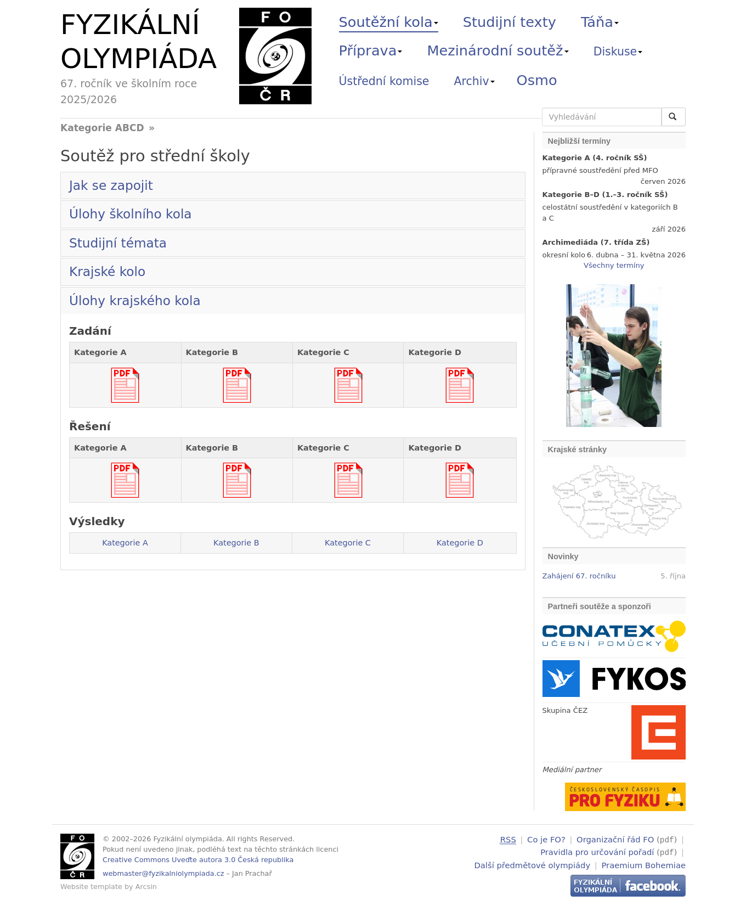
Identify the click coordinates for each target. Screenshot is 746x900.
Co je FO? (546, 839)
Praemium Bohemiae (643, 863)
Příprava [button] (371, 50)
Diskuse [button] (618, 51)
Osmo (537, 80)
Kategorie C (348, 542)
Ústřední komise (384, 81)
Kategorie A (125, 542)
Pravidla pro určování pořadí (597, 851)
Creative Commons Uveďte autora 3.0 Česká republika (198, 860)
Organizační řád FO (615, 839)
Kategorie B (236, 542)
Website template (91, 886)
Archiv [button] (474, 81)
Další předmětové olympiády (532, 863)
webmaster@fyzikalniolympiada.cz (163, 873)
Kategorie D (460, 542)
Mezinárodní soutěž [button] (498, 50)
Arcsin (146, 886)
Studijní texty (509, 22)
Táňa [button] (600, 22)
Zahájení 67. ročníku (579, 576)
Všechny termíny (614, 265)
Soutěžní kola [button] (388, 22)
